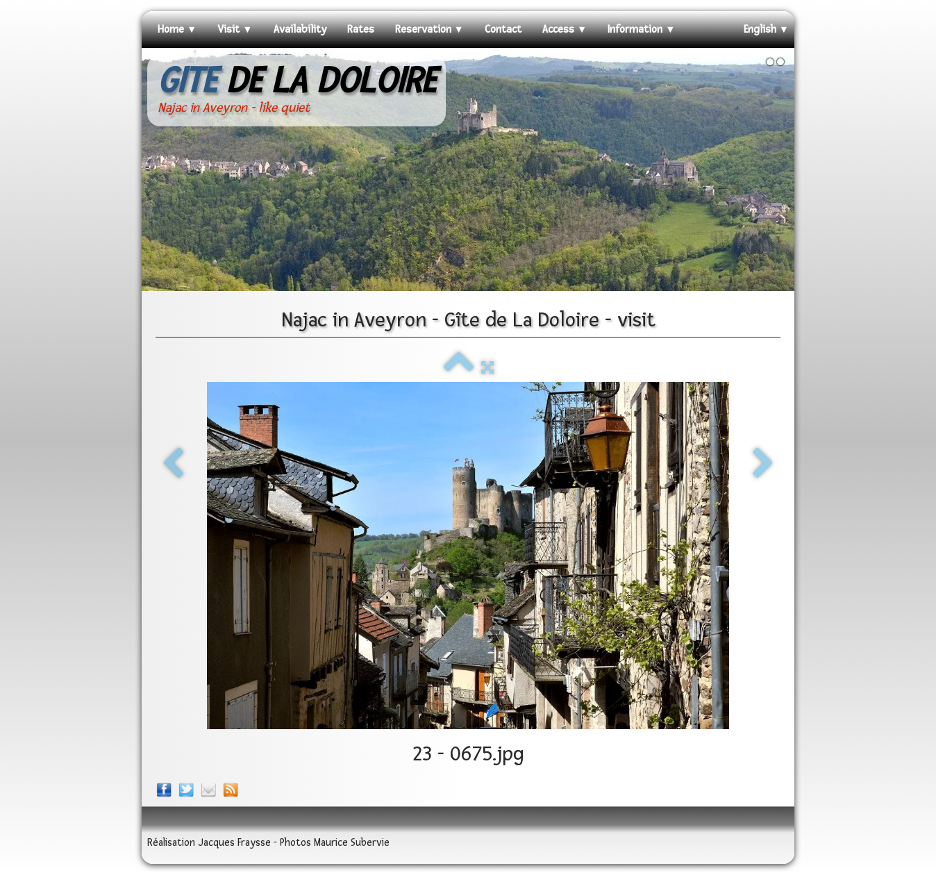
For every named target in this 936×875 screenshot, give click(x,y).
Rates (360, 29)
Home (177, 29)
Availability (300, 29)
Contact (503, 29)
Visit (234, 29)
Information (641, 29)
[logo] (296, 90)
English (766, 29)
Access (564, 29)
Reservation (429, 29)
